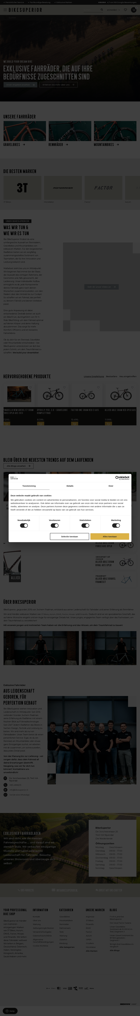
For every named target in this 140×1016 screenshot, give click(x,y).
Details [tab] (70, 486)
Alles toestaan (110, 536)
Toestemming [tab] (29, 486)
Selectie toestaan (69, 536)
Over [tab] (111, 486)
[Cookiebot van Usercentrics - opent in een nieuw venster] (117, 478)
